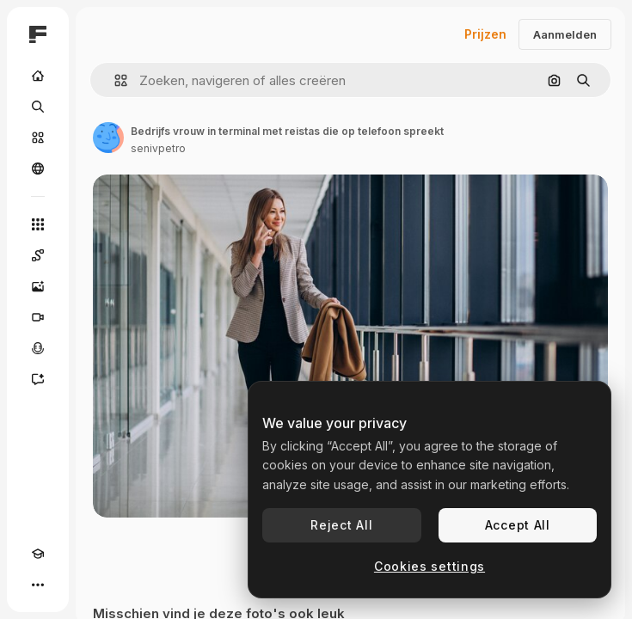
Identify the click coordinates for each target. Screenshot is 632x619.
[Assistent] (38, 379)
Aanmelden (565, 34)
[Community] (38, 168)
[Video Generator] (38, 317)
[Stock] (38, 137)
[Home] (38, 75)
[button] (114, 80)
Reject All (341, 525)
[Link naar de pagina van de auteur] (108, 137)
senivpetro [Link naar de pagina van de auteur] (158, 148)
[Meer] (38, 584)
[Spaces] (38, 255)
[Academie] (38, 553)
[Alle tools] (38, 224)
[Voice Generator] (38, 348)
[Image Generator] (38, 286)
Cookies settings (429, 566)
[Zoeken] (38, 106)
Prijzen (485, 34)
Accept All (517, 525)
